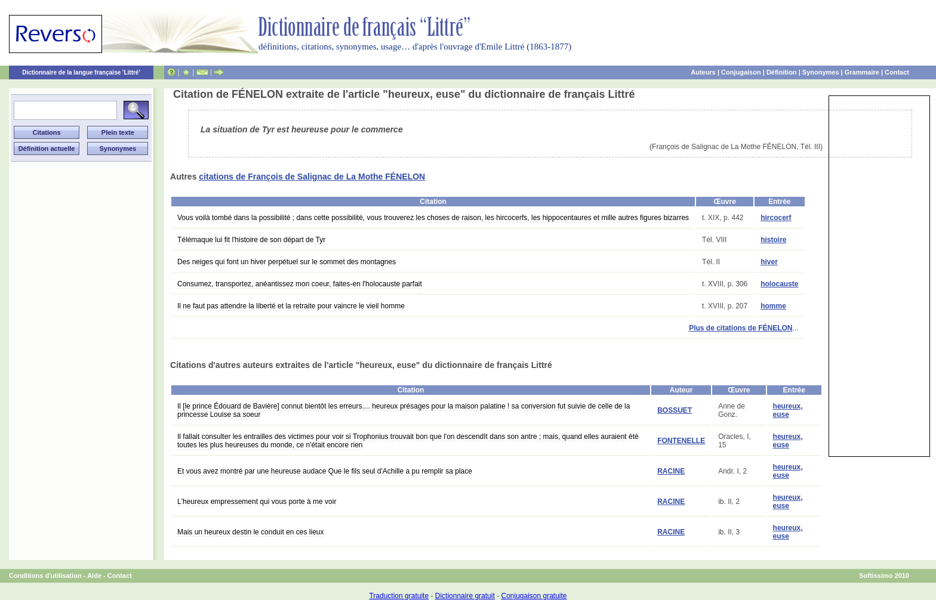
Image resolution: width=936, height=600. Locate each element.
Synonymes (820, 72)
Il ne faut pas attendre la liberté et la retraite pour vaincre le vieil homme (291, 306)
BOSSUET (674, 410)
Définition (781, 72)
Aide (94, 575)
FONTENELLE (681, 441)
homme (773, 306)
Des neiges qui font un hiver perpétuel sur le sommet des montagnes (286, 262)
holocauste (779, 284)
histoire (773, 240)
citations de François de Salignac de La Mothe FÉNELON (312, 176)
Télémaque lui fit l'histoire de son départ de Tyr (251, 240)
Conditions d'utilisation (45, 575)
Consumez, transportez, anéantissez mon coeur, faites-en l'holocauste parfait (299, 284)
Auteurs (703, 72)
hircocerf (776, 218)
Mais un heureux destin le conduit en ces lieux (250, 532)
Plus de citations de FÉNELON (740, 328)
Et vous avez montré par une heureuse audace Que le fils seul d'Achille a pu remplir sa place (324, 471)
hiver (769, 262)
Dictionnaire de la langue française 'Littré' (81, 72)
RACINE (671, 471)
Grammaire (862, 72)
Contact (897, 72)
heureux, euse (788, 410)
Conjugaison (741, 72)
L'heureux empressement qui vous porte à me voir (256, 501)
